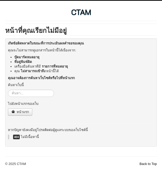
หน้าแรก (20, 112)
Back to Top (148, 164)
